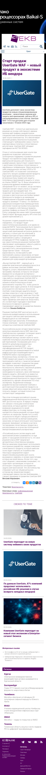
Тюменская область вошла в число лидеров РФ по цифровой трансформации (22, 728)
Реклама (5, 749)
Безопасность (18, 487)
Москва (22, 755)
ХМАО (7, 717)
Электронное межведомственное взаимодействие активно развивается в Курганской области (21, 679)
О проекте (5, 743)
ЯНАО (7, 706)
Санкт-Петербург (25, 749)
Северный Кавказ (25, 768)
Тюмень (8, 724)
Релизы (22, 771)
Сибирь (22, 758)
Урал (21, 760)
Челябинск (9, 694)
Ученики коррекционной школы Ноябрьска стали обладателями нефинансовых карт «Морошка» (22, 710)
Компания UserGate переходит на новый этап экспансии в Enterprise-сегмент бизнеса (22, 633)
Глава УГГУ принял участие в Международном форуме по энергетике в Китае (23, 689)
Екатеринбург (10, 685)
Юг (21, 763)
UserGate (18, 493)
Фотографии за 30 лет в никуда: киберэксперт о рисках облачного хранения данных (22, 653)
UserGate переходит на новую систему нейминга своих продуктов (22, 543)
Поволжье (23, 752)
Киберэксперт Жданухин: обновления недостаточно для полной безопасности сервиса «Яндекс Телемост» (24, 658)
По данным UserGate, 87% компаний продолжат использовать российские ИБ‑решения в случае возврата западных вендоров (23, 587)
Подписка (5, 751)
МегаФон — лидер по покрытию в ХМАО (21, 720)
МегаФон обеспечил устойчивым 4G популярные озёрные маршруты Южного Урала (21, 699)
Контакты (5, 746)
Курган (7, 674)
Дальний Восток (25, 766)
